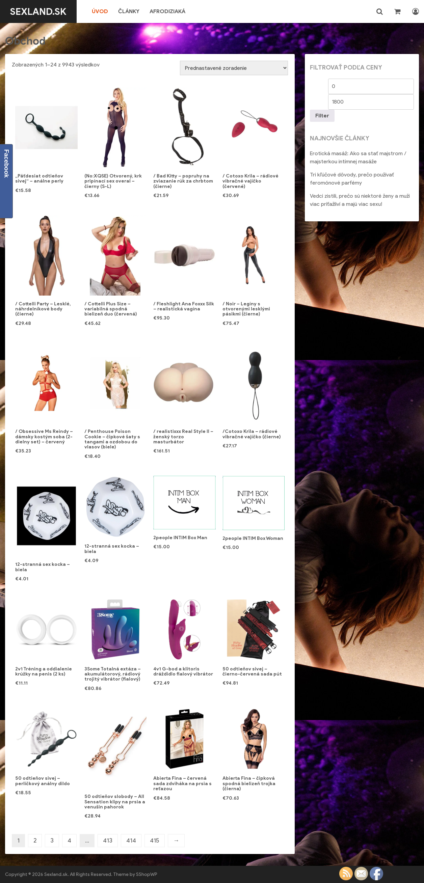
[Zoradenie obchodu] (234, 68)
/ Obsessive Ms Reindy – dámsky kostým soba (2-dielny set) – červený (44, 437)
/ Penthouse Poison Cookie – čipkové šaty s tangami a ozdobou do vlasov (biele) (112, 439)
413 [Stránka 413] (107, 840)
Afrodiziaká (167, 11)
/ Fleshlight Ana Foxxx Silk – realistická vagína (183, 306)
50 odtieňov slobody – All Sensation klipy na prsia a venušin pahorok (114, 802)
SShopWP (146, 874)
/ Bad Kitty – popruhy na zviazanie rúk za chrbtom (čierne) (183, 181)
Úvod (100, 11)
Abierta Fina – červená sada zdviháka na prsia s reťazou (182, 783)
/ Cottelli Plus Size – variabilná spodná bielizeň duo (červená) (110, 309)
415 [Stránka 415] (154, 840)
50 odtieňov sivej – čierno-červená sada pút (252, 671)
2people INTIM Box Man (180, 538)
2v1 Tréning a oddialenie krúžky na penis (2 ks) (43, 671)
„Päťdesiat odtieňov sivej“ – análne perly (39, 178)
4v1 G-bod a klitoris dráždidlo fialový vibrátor (183, 671)
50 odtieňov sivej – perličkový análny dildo (42, 780)
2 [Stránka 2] (34, 840)
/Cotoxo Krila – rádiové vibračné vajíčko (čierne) (251, 434)
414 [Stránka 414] (131, 840)
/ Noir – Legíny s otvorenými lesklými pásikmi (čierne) (246, 309)
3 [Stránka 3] (52, 840)
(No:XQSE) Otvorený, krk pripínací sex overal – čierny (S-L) (113, 181)
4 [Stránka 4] (69, 840)
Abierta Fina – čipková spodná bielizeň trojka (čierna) (248, 783)
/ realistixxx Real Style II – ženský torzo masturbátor (183, 437)
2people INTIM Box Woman (252, 538)
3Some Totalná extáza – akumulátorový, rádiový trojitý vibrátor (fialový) (112, 674)
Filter (322, 115)
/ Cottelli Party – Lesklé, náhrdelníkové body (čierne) (43, 309)
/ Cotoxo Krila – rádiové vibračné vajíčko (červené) (250, 181)
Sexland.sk (38, 11)
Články (128, 11)
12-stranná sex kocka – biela (42, 566)
